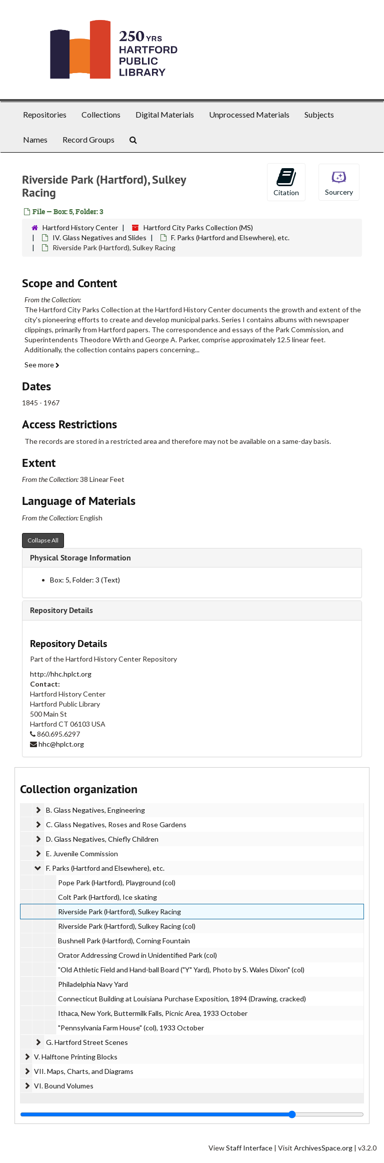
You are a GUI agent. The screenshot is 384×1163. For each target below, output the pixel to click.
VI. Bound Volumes (64, 1085)
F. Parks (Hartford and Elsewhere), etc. (230, 237)
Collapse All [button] (43, 540)
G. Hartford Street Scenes (87, 1042)
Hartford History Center (80, 227)
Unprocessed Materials (249, 114)
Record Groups (88, 139)
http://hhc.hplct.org (61, 674)
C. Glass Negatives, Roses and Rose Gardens (116, 824)
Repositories (44, 114)
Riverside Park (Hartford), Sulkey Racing (119, 911)
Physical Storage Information (80, 557)
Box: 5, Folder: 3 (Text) (85, 579)
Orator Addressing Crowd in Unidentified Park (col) (137, 955)
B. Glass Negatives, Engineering (95, 810)
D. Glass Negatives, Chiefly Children (102, 839)
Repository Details (61, 610)
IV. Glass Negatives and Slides (99, 237)
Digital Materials (165, 114)
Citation (286, 182)
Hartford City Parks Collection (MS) (198, 227)
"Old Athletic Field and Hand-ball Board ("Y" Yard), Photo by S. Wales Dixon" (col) (181, 969)
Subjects (319, 114)
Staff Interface (249, 1147)
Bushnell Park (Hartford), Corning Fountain (124, 940)
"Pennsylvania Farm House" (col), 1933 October (131, 1027)
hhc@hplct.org (61, 744)
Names (35, 139)
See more (42, 364)
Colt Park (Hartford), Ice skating (107, 897)
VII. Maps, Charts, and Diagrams (84, 1071)
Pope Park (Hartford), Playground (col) (117, 882)
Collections (101, 114)
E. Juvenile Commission (82, 853)
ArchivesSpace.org (323, 1147)
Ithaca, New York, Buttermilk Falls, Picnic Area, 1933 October (153, 1013)
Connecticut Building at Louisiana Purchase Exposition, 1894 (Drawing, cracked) (182, 998)
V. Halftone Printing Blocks (76, 1056)
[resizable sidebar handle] (192, 1114)
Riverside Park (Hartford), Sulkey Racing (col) (127, 926)
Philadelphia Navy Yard (93, 984)
